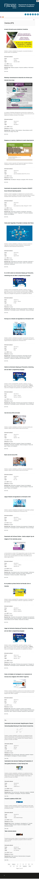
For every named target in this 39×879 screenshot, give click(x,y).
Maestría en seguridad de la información (18, 358)
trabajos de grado (13, 824)
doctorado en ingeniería (16, 211)
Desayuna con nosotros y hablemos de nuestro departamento (19, 140)
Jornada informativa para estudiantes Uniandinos (16, 29)
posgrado (7, 857)
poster (13, 823)
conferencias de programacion (28, 618)
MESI (28, 358)
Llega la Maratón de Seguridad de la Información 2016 (17, 496)
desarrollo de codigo (9, 131)
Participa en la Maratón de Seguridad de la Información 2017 (19, 318)
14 (17, 866)
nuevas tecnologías (30, 310)
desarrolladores (19, 130)
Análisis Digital (23, 574)
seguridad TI (20, 212)
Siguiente (25, 866)
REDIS (29, 824)
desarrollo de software (21, 573)
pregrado (24, 179)
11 (32, 864)
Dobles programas (15, 67)
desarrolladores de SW (27, 130)
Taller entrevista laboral (10, 831)
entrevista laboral (22, 856)
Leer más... (6, 71)
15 (20, 866)
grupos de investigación (9, 214)
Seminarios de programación (22, 308)
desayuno (19, 179)
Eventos (11, 65)
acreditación (13, 179)
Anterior (13, 864)
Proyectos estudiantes (28, 212)
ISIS (27, 179)
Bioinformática (30, 711)
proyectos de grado (9, 826)
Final (30, 866)
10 (28, 864)
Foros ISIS (16, 131)
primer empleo (13, 857)
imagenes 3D (29, 573)
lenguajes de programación (16, 355)
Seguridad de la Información (16, 261)
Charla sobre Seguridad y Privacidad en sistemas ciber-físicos (19, 223)
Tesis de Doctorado (15, 754)
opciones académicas (24, 67)
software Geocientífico (15, 574)
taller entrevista (15, 856)
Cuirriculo (31, 179)
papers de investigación (12, 446)
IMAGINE (32, 792)
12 (10, 866)
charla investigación (24, 444)
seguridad (25, 261)
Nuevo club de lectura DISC (10, 455)
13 (13, 866)
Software (13, 130)
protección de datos (18, 262)
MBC (11, 711)
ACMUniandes (22, 310)
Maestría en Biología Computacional (20, 711)
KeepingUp (13, 308)
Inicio (9, 864)
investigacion (11, 212)
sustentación (24, 211)
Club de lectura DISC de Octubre (12, 413)
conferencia (12, 264)
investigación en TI (25, 823)
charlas (24, 262)
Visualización (7, 574)
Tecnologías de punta (15, 310)
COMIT (16, 212)
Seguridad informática (9, 262)
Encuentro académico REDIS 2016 (13, 798)
